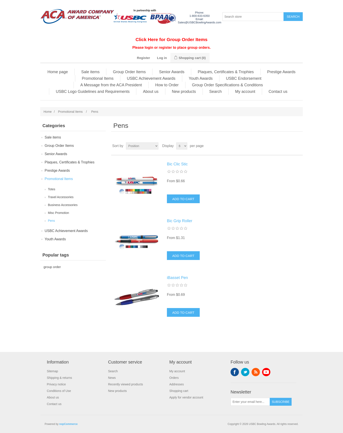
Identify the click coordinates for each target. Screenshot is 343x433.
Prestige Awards (281, 72)
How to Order (166, 85)
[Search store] (253, 16)
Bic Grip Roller (179, 221)
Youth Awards (201, 78)
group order (52, 267)
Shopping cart (178, 391)
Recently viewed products (125, 384)
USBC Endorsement (243, 78)
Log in (162, 58)
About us (150, 91)
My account (245, 91)
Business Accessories (62, 205)
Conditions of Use (59, 391)
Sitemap (52, 371)
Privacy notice (56, 384)
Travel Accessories (61, 197)
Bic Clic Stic (177, 164)
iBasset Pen (177, 277)
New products (184, 91)
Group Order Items (129, 72)
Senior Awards (171, 72)
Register (143, 58)
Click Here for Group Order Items (171, 39)
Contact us (278, 91)
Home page (57, 72)
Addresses (176, 384)
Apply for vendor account (186, 397)
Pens (51, 220)
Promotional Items (98, 78)
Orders (174, 377)
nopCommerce (68, 424)
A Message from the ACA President (111, 85)
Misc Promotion (58, 213)
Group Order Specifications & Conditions (227, 85)
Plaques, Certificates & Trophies (226, 72)
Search (215, 91)
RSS (256, 372)
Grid (291, 145)
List (299, 145)
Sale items (90, 72)
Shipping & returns (59, 377)
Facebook (235, 372)
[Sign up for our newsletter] (250, 402)
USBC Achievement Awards (151, 78)
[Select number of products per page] (181, 145)
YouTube (266, 372)
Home (48, 111)
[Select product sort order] (142, 145)
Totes (51, 189)
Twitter (245, 372)
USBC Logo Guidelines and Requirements (93, 91)
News (112, 377)
